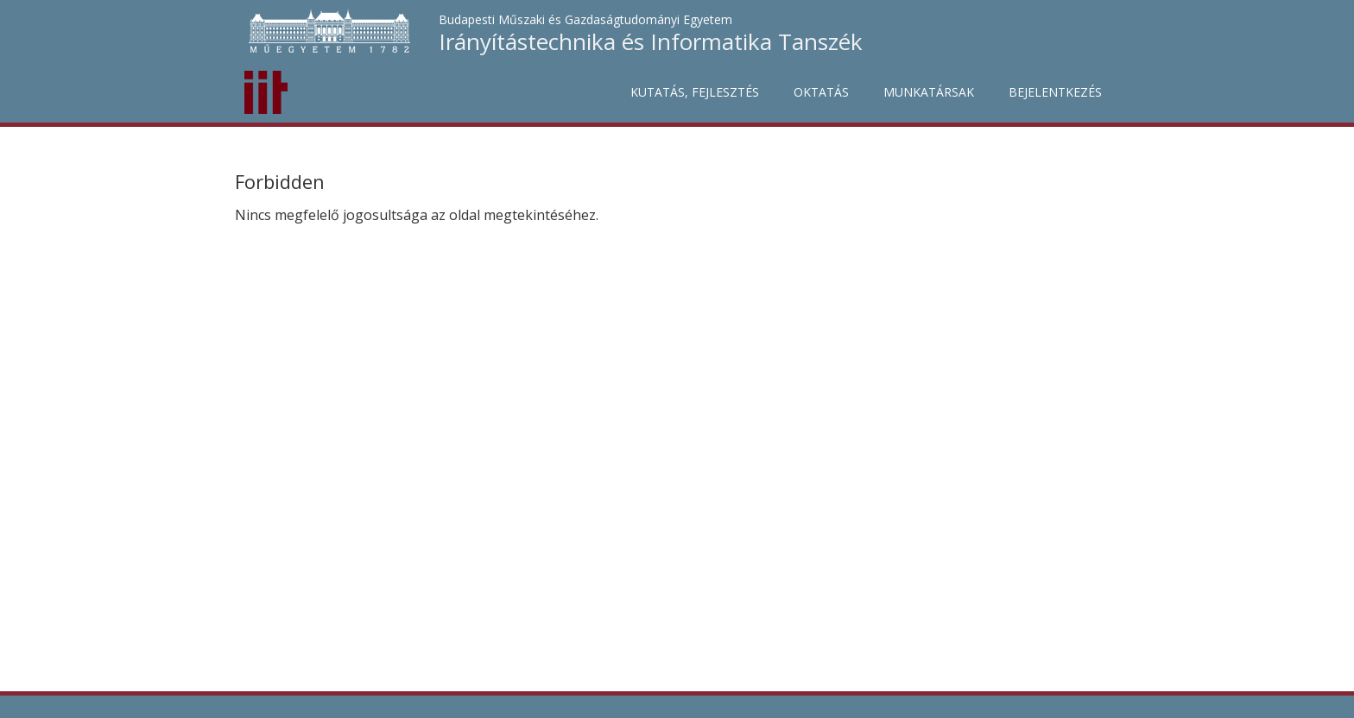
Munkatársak (928, 92)
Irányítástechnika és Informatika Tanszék (651, 41)
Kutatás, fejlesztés (694, 92)
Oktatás (821, 92)
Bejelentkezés (1055, 92)
